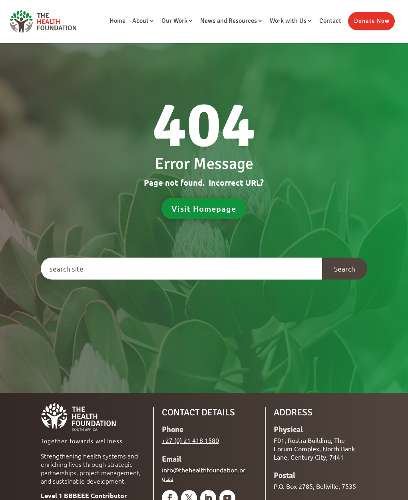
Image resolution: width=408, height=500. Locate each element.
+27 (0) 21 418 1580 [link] (190, 440)
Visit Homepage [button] (203, 208)
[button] (371, 21)
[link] (41, 21)
